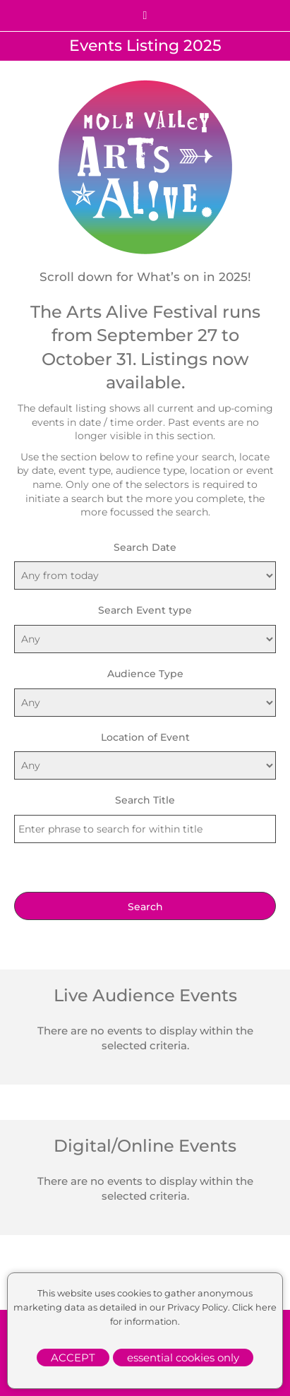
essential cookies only (183, 1357)
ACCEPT (73, 1357)
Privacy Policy (197, 1307)
